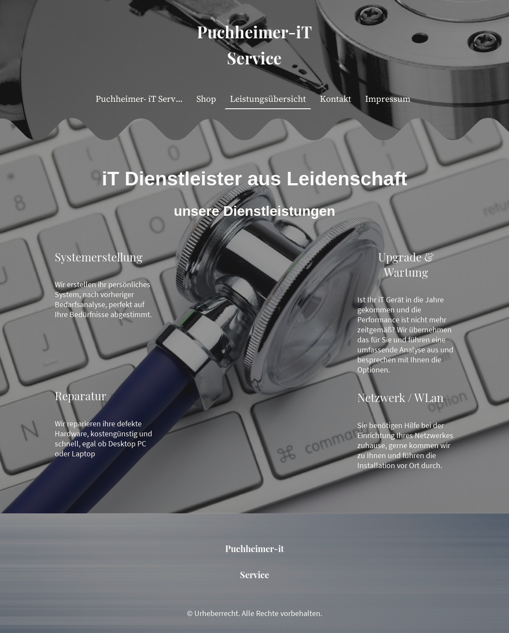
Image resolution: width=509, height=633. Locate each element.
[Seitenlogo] (254, 77)
